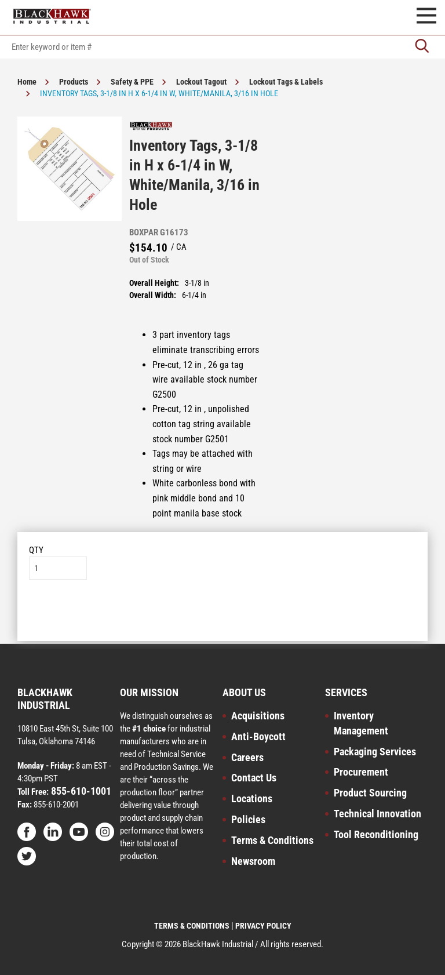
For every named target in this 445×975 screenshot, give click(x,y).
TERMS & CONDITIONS (191, 925)
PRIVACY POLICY (263, 925)
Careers (247, 757)
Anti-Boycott (258, 736)
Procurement (361, 772)
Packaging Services (375, 751)
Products (73, 81)
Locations (251, 798)
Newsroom (253, 861)
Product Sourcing (370, 793)
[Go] (422, 47)
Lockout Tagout (201, 81)
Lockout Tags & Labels (286, 81)
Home (27, 81)
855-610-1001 (80, 791)
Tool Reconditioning (376, 834)
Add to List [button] (222, 614)
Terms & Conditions (272, 840)
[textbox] (222, 47)
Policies (248, 819)
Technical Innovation (377, 813)
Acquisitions (257, 716)
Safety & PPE (132, 81)
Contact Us (253, 778)
